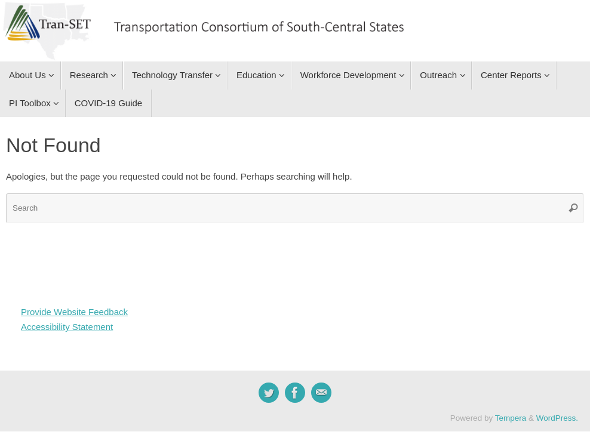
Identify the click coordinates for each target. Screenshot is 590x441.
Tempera (511, 418)
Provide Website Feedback (74, 312)
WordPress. (557, 418)
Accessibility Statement (67, 327)
